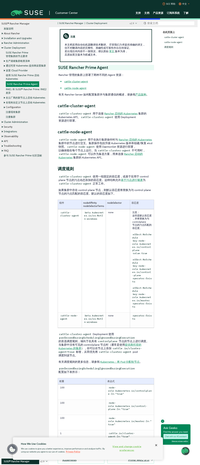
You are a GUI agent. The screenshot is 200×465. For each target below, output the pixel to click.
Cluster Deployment (14, 47)
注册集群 (10, 116)
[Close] (156, 445)
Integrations (10, 131)
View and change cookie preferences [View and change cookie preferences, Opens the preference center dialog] (126, 448)
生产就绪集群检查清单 (18, 60)
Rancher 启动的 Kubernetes (121, 113)
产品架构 (140, 94)
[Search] (170, 23)
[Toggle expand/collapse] (2, 34)
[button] (12, 449)
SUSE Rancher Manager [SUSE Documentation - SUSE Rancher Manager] (71, 23)
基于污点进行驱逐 (132, 180)
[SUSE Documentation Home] (55, 23)
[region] (88, 448)
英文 (112, 51)
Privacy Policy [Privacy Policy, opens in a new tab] (73, 451)
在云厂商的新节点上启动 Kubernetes (25, 97)
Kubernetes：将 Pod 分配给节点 (120, 362)
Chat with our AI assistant (176, 436)
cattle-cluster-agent (174, 37)
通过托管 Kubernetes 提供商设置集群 (26, 65)
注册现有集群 (13, 112)
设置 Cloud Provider (17, 70)
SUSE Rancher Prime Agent (22, 84)
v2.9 (132, 23)
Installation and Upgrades (18, 38)
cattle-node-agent (173, 42)
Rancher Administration (16, 43)
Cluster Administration (16, 121)
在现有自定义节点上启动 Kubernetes (25, 102)
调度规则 (168, 47)
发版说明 (8, 28)
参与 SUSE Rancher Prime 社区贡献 (23, 155)
